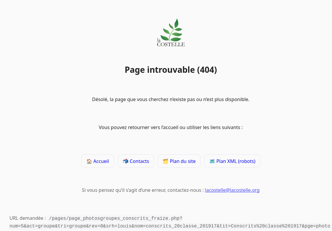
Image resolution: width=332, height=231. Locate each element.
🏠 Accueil (97, 162)
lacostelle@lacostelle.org (232, 191)
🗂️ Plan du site (179, 162)
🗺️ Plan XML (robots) (232, 162)
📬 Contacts (135, 162)
